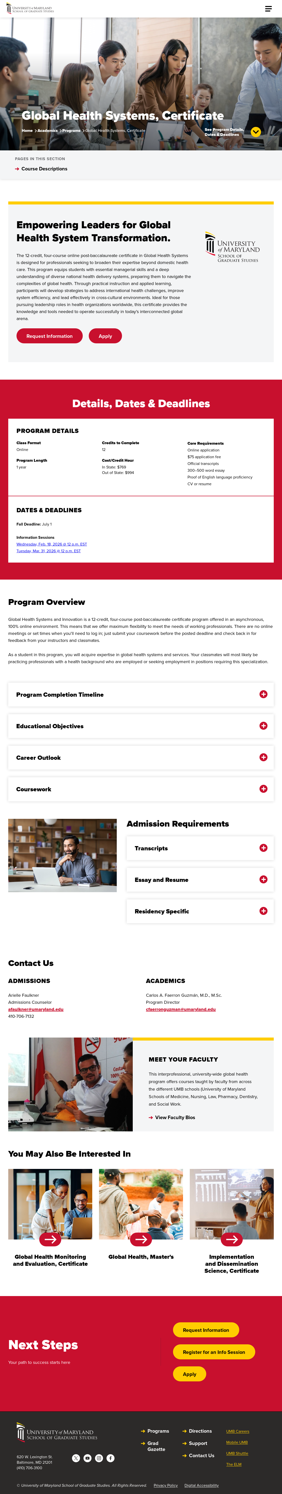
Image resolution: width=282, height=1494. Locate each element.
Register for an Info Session (214, 1352)
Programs (71, 130)
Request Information (49, 336)
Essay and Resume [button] (197, 879)
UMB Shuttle (237, 1453)
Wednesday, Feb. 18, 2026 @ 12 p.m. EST (51, 544)
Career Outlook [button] (137, 757)
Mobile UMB (237, 1442)
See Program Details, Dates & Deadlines (233, 132)
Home (27, 130)
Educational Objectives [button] (137, 726)
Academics (48, 130)
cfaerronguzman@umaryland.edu (181, 1009)
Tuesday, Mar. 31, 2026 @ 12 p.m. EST (48, 551)
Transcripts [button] (197, 848)
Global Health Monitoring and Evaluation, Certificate (50, 1260)
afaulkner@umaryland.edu (36, 1009)
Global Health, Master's (141, 1256)
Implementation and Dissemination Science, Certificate (231, 1263)
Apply (105, 336)
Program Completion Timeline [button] (137, 694)
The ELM (234, 1464)
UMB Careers (237, 1431)
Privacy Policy (166, 1485)
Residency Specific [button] (197, 911)
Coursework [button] (137, 789)
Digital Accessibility (201, 1485)
